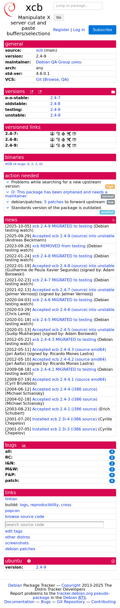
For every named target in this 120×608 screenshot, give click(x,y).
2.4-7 (55, 97)
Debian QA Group (53, 62)
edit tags (13, 531)
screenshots (17, 543)
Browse (51, 79)
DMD (76, 62)
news (11, 220)
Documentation (19, 601)
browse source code (24, 516)
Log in (79, 29)
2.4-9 (55, 109)
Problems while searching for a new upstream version (60, 184)
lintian (11, 499)
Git (39, 79)
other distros (17, 537)
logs (24, 504)
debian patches (20, 549)
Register (61, 29)
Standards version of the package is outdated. (60, 208)
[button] (7, 182)
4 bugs (19, 164)
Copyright (70, 585)
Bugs (46, 601)
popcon (12, 510)
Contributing (103, 601)
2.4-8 (55, 103)
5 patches (54, 202)
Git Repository (71, 601)
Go (58, 17)
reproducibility (44, 504)
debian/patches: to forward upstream (60, 202)
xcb (39, 50)
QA (64, 79)
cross (66, 504)
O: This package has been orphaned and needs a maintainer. (56, 194)
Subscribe (102, 29)
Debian (15, 585)
